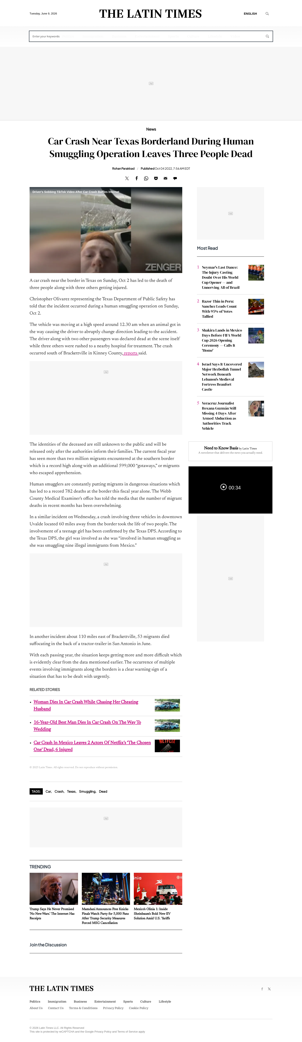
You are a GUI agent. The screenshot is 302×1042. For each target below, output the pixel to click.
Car (48, 791)
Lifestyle (215, 36)
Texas (71, 791)
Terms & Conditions (83, 1008)
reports (130, 353)
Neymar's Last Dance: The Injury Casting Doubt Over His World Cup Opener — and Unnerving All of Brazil (221, 277)
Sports (173, 36)
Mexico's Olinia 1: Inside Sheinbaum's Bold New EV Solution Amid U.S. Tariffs (152, 914)
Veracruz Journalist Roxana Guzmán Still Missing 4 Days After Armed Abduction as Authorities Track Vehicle (219, 416)
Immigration (92, 36)
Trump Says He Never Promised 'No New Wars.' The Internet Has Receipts (52, 914)
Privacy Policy (113, 1008)
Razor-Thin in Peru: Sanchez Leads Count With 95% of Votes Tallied (219, 309)
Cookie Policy (138, 1008)
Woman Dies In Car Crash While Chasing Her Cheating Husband (86, 706)
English (250, 13)
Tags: (36, 791)
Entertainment (147, 36)
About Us (36, 1008)
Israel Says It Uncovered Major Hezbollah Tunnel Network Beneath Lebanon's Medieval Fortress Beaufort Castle (222, 377)
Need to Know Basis (221, 448)
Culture (193, 36)
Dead (103, 791)
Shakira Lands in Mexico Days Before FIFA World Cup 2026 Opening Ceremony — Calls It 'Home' (222, 340)
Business (119, 36)
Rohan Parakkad (123, 168)
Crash (59, 791)
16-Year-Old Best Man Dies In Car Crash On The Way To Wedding (87, 726)
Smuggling (87, 791)
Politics (68, 36)
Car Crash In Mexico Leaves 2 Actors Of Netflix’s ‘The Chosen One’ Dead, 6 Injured (92, 746)
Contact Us (56, 1008)
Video (235, 36)
